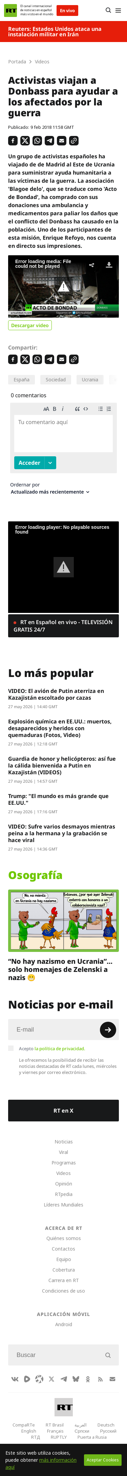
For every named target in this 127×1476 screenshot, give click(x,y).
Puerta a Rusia (92, 1437)
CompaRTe (24, 1424)
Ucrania (90, 379)
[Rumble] (27, 1379)
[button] (63, 286)
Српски (82, 1431)
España (21, 379)
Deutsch (106, 1424)
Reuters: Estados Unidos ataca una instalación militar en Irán (55, 31)
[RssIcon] (100, 1379)
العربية (81, 1424)
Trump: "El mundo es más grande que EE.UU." (58, 799)
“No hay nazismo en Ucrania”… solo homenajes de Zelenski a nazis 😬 (60, 969)
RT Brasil (55, 1424)
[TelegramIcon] (63, 1379)
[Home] (10, 10)
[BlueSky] (75, 1379)
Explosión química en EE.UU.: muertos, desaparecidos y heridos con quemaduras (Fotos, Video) (60, 728)
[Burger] (118, 10)
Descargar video (30, 325)
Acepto (52, 1048)
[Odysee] (39, 1379)
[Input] (63, 1029)
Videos (63, 1173)
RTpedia (63, 1194)
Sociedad (56, 379)
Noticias (64, 1141)
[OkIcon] (88, 1379)
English (28, 1431)
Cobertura (63, 1269)
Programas (63, 1162)
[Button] (108, 10)
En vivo (67, 10)
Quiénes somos (63, 1238)
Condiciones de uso (63, 1290)
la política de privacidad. (60, 1048)
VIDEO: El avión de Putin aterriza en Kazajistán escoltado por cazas (56, 694)
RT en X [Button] (63, 1110)
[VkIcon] (14, 1379)
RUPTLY (59, 1437)
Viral (63, 1152)
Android (63, 1324)
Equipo (63, 1259)
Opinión (63, 1183)
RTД (35, 1437)
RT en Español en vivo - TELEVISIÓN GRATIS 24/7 (63, 625)
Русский (108, 1431)
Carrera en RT (63, 1280)
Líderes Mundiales (63, 1204)
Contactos (63, 1248)
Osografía (35, 875)
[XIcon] (51, 1379)
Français (55, 1431)
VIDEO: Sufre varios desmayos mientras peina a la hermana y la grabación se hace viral (61, 833)
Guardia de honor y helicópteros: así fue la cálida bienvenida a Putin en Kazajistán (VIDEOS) (62, 765)
